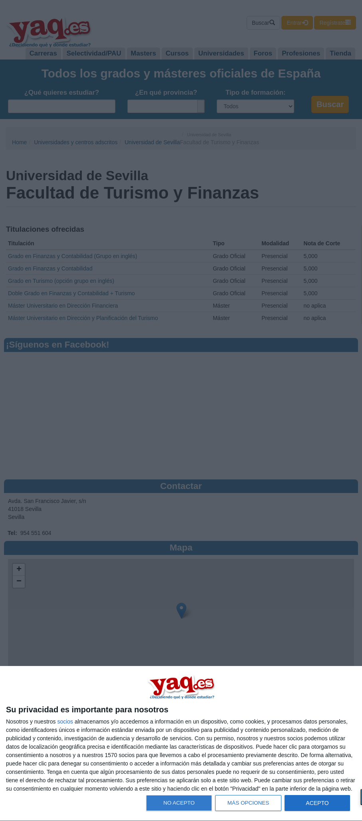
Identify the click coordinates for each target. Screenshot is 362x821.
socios (65, 721)
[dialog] (181, 743)
